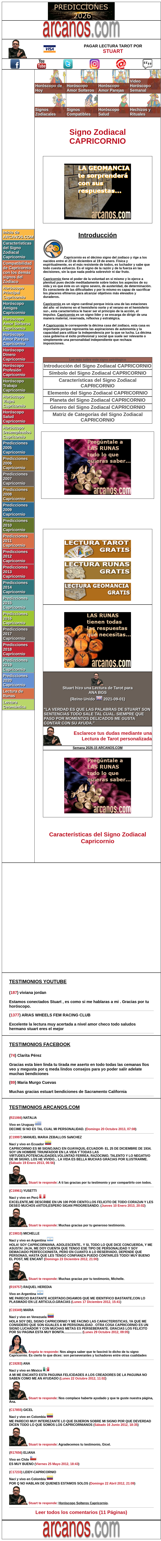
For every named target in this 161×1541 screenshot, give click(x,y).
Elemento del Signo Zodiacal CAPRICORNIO (98, 393)
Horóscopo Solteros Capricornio (83, 1503)
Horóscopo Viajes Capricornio (14, 401)
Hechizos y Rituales (140, 111)
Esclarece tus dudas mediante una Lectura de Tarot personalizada (113, 735)
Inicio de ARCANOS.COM (18, 234)
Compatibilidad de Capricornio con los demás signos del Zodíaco (17, 272)
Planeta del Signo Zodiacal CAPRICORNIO (97, 400)
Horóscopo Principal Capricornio (14, 292)
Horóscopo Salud (108, 111)
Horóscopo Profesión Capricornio (14, 370)
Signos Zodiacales (45, 111)
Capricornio (73, 257)
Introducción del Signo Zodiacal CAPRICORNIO (97, 365)
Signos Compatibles (79, 111)
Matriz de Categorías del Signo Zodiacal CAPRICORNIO (97, 417)
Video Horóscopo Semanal (140, 85)
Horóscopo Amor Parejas (111, 88)
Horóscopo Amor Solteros (80, 88)
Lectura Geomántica (14, 704)
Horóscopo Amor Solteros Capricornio (16, 323)
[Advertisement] (81, 917)
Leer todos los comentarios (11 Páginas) (81, 1512)
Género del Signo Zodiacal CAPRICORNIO (97, 407)
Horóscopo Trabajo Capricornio (14, 385)
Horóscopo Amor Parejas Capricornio (16, 339)
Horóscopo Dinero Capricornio (14, 354)
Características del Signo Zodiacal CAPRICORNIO (98, 382)
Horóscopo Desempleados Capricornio (17, 432)
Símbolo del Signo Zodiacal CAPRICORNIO (97, 373)
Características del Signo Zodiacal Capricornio (17, 250)
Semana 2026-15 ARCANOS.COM (98, 748)
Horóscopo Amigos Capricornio (14, 308)
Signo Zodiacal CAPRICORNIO (97, 136)
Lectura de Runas (13, 693)
